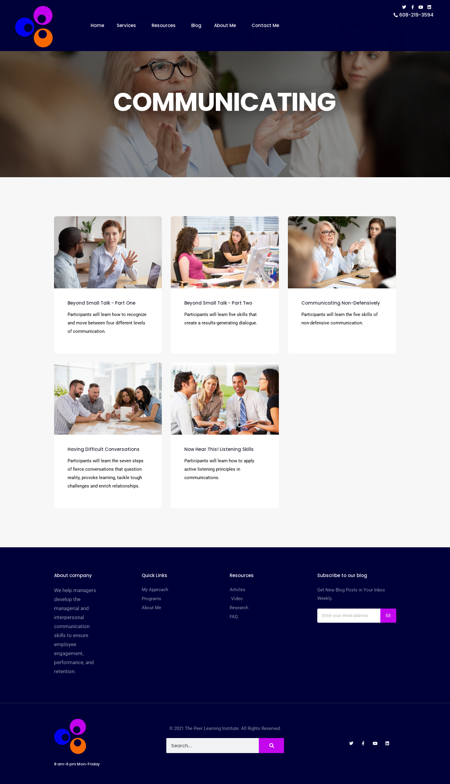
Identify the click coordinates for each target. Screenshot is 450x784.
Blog (196, 25)
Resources (165, 25)
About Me (226, 25)
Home (97, 25)
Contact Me (265, 25)
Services (128, 25)
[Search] (271, 745)
